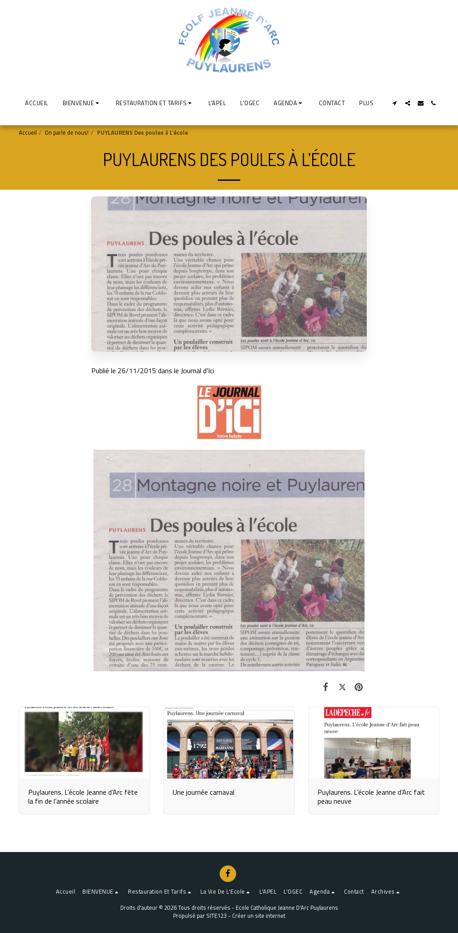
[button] (82, 103)
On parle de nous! (67, 132)
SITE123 (216, 915)
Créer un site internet (258, 915)
